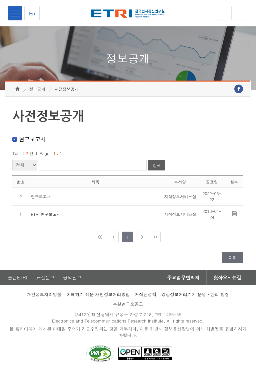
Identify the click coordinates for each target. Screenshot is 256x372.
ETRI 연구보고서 (46, 214)
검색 (157, 165)
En (32, 13)
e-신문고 (45, 277)
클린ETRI (17, 277)
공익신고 (72, 277)
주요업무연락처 (183, 277)
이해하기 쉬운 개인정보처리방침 (98, 294)
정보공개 (37, 89)
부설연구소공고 (128, 304)
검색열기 (241, 13)
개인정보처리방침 (44, 294)
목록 (232, 257)
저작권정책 (145, 294)
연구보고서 (41, 196)
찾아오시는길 (227, 277)
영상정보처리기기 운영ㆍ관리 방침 (195, 294)
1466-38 (172, 314)
